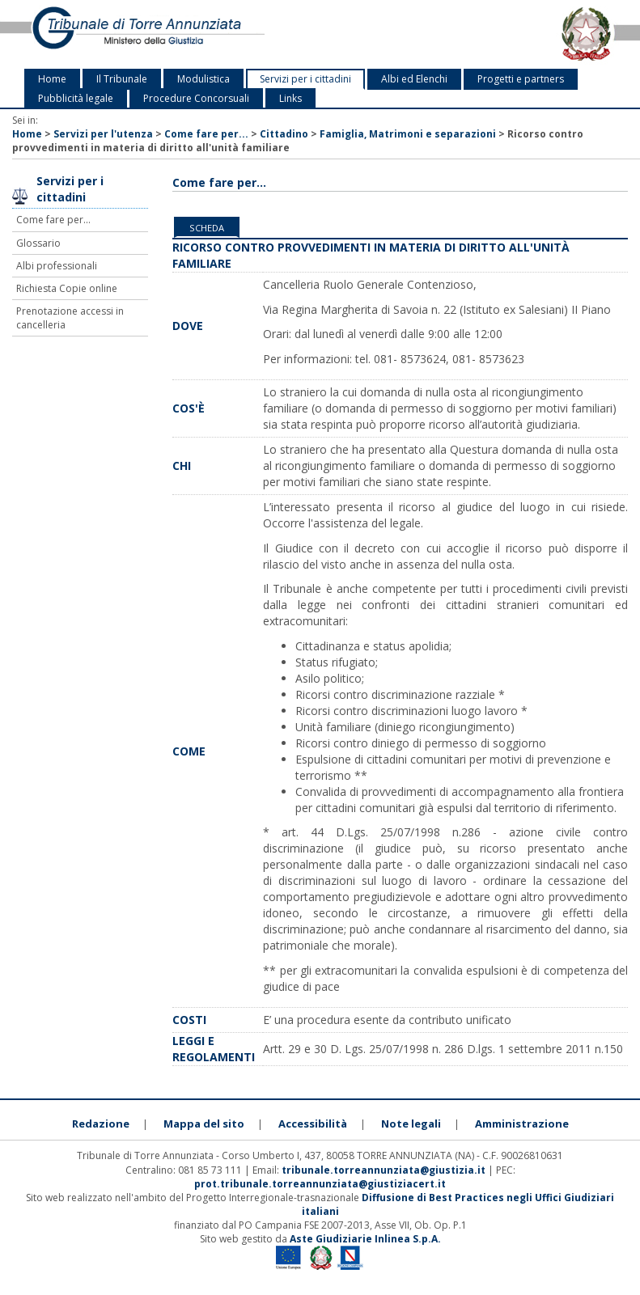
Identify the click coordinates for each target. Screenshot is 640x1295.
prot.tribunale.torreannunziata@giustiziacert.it (320, 1184)
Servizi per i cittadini (305, 79)
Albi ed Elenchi (414, 79)
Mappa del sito (203, 1123)
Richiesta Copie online (66, 288)
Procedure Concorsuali (196, 98)
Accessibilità (312, 1123)
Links (290, 98)
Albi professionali (56, 266)
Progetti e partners (520, 79)
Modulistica (203, 79)
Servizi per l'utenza (103, 134)
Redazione (100, 1123)
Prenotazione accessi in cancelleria (70, 318)
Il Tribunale (121, 79)
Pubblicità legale (75, 98)
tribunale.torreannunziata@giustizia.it (385, 1170)
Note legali (411, 1123)
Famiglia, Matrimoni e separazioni (408, 134)
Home (52, 79)
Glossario (38, 243)
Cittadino (284, 134)
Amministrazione (522, 1123)
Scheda (206, 228)
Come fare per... (206, 134)
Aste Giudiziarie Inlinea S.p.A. (365, 1239)
